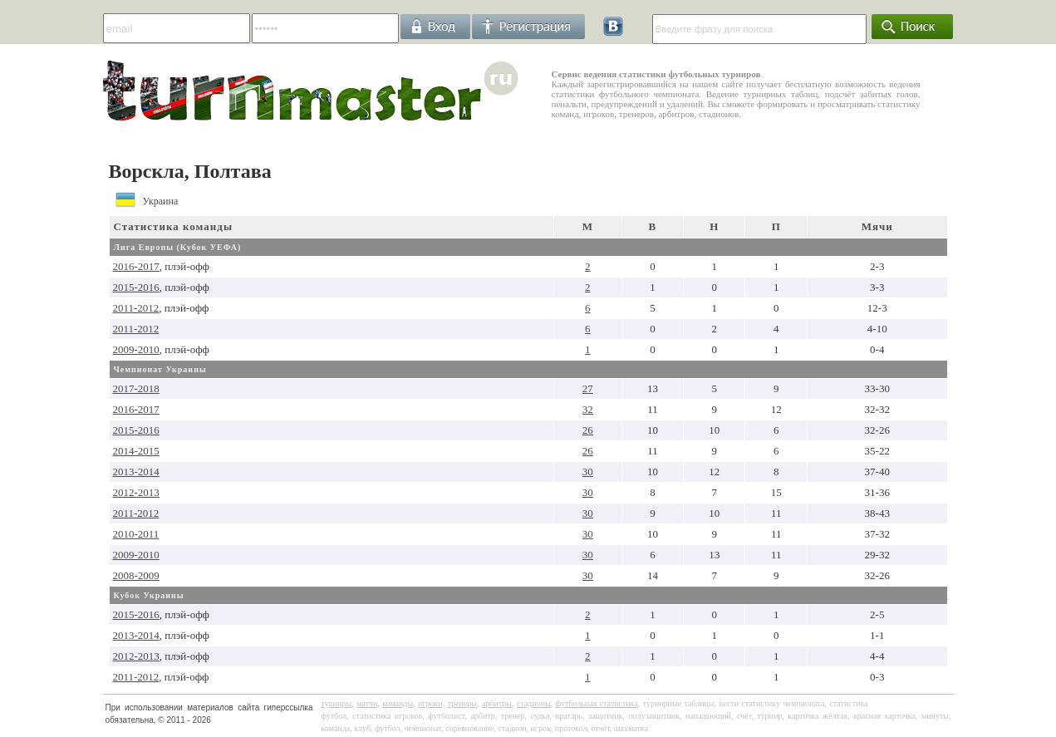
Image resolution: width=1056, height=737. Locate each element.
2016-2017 (136, 266)
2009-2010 (136, 349)
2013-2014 (136, 471)
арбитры (497, 703)
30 (587, 471)
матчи (366, 703)
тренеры (462, 703)
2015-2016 (136, 287)
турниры (337, 703)
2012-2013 (136, 492)
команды (397, 703)
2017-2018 (136, 388)
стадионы (534, 703)
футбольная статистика (597, 703)
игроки (430, 703)
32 (587, 409)
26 (587, 430)
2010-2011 (136, 534)
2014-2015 (136, 451)
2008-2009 (136, 575)
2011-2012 (136, 308)
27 (587, 388)
